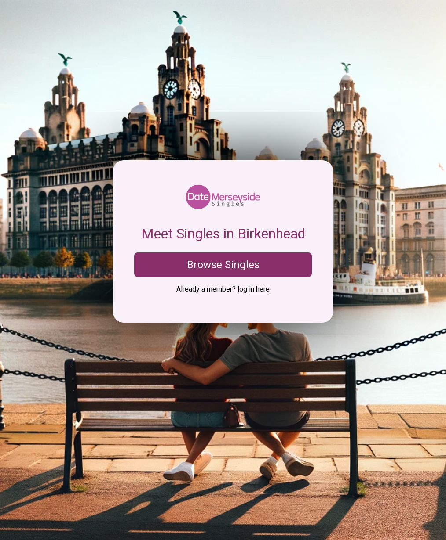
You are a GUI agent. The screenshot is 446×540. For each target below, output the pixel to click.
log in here (254, 289)
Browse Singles (223, 265)
